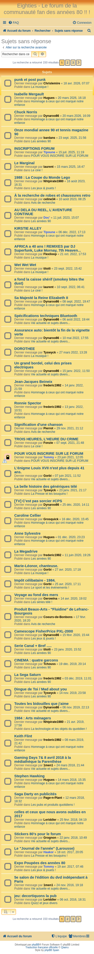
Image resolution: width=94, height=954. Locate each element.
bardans (49, 138)
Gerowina (50, 598)
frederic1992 (52, 385)
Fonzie (48, 443)
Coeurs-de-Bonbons (57, 617)
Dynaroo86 (51, 116)
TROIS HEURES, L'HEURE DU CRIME (46, 439)
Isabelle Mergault (29, 94)
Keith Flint (23, 736)
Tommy (48, 457)
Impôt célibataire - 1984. (35, 580)
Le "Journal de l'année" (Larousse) (44, 848)
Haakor (48, 852)
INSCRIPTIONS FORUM (34, 149)
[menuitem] (13, 22)
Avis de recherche (43, 202)
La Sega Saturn (27, 675)
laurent (48, 166)
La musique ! (39, 87)
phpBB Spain (51, 950)
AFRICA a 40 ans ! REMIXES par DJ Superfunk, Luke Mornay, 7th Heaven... (47, 248)
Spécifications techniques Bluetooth (45, 316)
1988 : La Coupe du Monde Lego (42, 177)
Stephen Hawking (29, 776)
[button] (78, 63)
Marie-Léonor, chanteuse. (36, 566)
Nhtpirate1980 (53, 181)
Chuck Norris (25, 112)
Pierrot (48, 428)
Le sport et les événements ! (50, 587)
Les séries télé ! (41, 602)
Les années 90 (41, 141)
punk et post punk (30, 80)
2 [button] (67, 62)
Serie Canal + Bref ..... (33, 646)
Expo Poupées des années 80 (39, 863)
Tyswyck (49, 352)
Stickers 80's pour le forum (37, 834)
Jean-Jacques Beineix (33, 382)
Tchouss (49, 664)
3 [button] (73, 62)
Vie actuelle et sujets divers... (50, 323)
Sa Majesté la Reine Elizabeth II (41, 298)
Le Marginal (24, 163)
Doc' (46, 217)
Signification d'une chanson (38, 425)
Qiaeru (64, 947)
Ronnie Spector (27, 403)
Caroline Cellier (27, 515)
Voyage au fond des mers (36, 595)
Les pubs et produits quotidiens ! (53, 804)
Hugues (48, 98)
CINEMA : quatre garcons (36, 660)
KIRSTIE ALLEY (27, 228)
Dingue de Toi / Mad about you (40, 689)
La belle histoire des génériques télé (45, 486)
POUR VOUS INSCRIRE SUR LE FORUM (59, 156)
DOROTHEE (24, 349)
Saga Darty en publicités (35, 794)
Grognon (49, 837)
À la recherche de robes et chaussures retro (52, 195)
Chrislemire (51, 83)
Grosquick (50, 519)
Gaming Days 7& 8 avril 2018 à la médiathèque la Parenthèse (42, 760)
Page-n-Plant (52, 797)
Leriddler (49, 819)
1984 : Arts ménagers (32, 718)
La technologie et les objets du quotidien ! (59, 729)
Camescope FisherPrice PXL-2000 (43, 631)
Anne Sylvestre (27, 533)
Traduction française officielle (42, 947)
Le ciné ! (37, 170)
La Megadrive (26, 551)
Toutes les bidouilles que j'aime (41, 704)
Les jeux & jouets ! (43, 188)
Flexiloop (50, 254)
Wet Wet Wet (25, 265)
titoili (47, 268)
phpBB (35, 944)
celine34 (49, 199)
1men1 (48, 765)
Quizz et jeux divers (44, 903)
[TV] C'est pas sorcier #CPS (38, 501)
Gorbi (47, 475)
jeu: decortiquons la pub (35, 896)
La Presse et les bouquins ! (49, 493)
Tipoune (49, 152)
